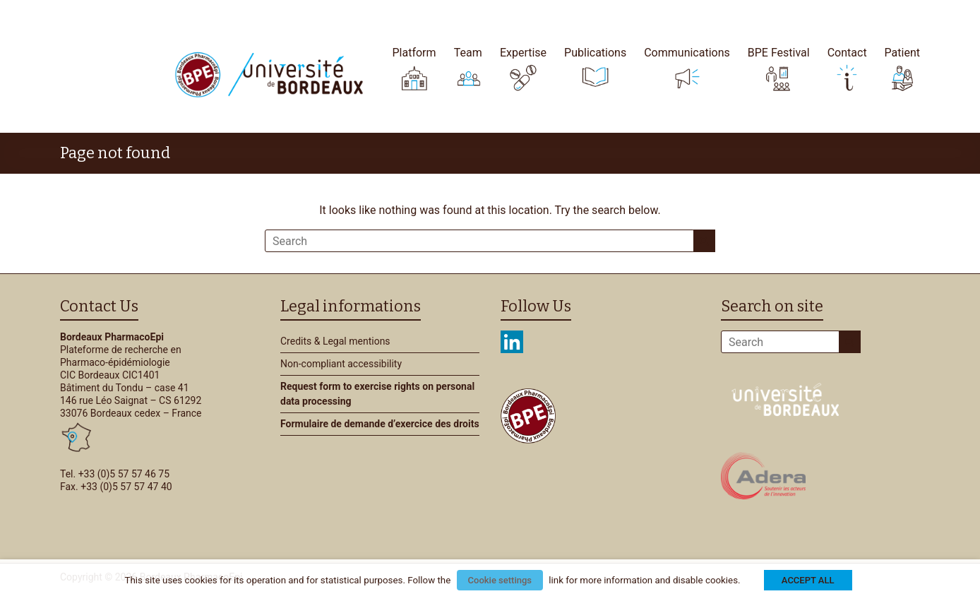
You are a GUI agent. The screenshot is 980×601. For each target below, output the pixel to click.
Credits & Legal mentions (335, 341)
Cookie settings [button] (500, 580)
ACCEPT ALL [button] (808, 580)
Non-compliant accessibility (341, 363)
